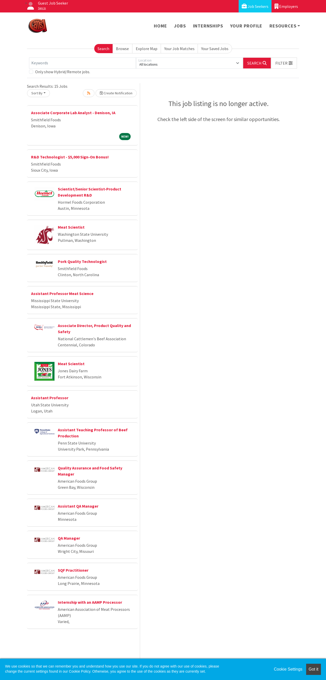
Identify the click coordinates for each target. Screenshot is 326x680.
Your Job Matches (179, 48)
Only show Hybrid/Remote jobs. (62, 71)
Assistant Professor (49, 397)
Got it (313, 669)
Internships (208, 26)
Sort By (37, 93)
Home (160, 26)
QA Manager (69, 538)
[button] (284, 63)
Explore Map (146, 48)
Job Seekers (255, 6)
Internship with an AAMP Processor (90, 602)
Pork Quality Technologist (82, 261)
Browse (122, 48)
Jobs (180, 26)
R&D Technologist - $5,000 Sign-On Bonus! (70, 156)
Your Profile (246, 26)
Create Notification (116, 93)
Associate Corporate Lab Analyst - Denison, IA (73, 112)
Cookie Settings (288, 669)
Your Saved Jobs (214, 48)
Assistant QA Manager (78, 506)
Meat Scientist (71, 227)
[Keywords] (82, 63)
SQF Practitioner (73, 570)
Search (103, 48)
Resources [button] (282, 26)
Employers (286, 6)
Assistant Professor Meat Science (62, 293)
